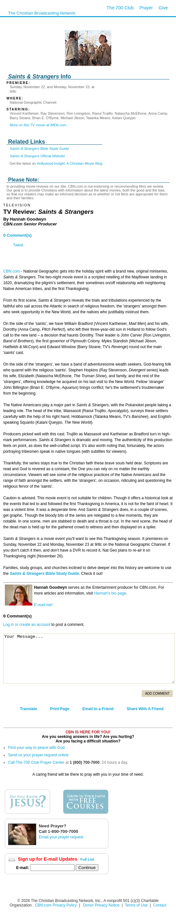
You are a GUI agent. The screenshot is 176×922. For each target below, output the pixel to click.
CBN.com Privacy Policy (56, 905)
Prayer (146, 7)
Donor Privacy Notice (101, 905)
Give (163, 7)
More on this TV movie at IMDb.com (38, 125)
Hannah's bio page (110, 593)
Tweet (18, 245)
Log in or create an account (26, 624)
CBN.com (11, 271)
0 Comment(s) (17, 235)
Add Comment (157, 693)
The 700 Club (120, 7)
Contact (159, 905)
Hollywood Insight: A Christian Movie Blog (69, 163)
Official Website (37, 156)
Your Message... (89, 658)
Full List (87, 859)
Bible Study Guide (39, 148)
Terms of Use (137, 905)
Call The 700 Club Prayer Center (36, 762)
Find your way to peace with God (36, 747)
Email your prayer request (61, 837)
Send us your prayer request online (38, 755)
